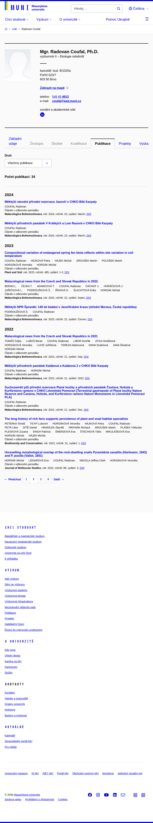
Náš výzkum (12, 578)
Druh (8, 155)
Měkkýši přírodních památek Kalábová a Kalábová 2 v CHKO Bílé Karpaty (57, 365)
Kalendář (10, 735)
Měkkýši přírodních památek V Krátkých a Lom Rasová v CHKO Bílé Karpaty (59, 223)
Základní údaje (15, 141)
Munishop (108, 773)
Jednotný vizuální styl (130, 773)
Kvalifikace (79, 143)
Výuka (144, 143)
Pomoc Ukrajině (118, 19)
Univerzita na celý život (18, 552)
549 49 (60, 96)
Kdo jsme (10, 649)
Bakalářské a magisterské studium (24, 536)
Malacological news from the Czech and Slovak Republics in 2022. (51, 281)
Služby (9, 672)
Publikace (103, 143)
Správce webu (13, 799)
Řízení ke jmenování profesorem (23, 629)
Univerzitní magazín (16, 773)
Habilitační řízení (14, 624)
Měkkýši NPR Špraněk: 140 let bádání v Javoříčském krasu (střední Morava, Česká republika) (71, 307)
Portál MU (63, 773)
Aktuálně (14, 727)
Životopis (36, 143)
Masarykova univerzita (27, 794)
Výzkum (12, 570)
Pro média (11, 746)
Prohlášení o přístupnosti (39, 799)
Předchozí (13, 479)
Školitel (57, 143)
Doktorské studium (15, 547)
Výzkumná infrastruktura (19, 601)
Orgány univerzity (15, 704)
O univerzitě (19, 641)
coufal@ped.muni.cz (66, 101)
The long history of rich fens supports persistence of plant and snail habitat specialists (66, 418)
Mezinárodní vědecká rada (20, 607)
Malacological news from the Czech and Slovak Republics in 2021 (51, 336)
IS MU (35, 773)
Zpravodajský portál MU (18, 741)
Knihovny (10, 709)
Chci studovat (20, 527)
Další (59, 479)
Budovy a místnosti (16, 715)
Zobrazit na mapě (54, 88)
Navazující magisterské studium (23, 541)
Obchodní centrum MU (85, 773)
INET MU (48, 773)
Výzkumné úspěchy (16, 590)
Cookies (63, 799)
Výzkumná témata (15, 595)
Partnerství (11, 667)
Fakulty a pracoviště (16, 698)
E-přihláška (11, 558)
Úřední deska (12, 655)
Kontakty (10, 692)
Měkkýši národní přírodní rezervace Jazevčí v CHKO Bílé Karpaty (51, 201)
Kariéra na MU (13, 661)
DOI (88, 214)
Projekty (125, 143)
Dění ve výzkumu (15, 584)
